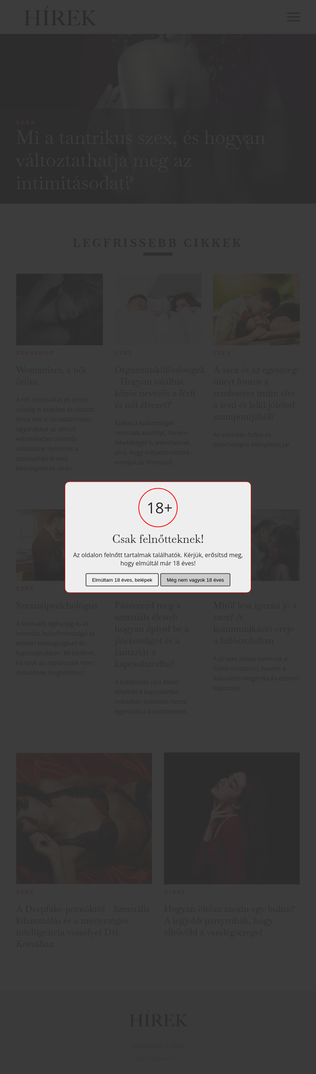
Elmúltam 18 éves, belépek (122, 579)
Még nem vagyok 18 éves (195, 579)
